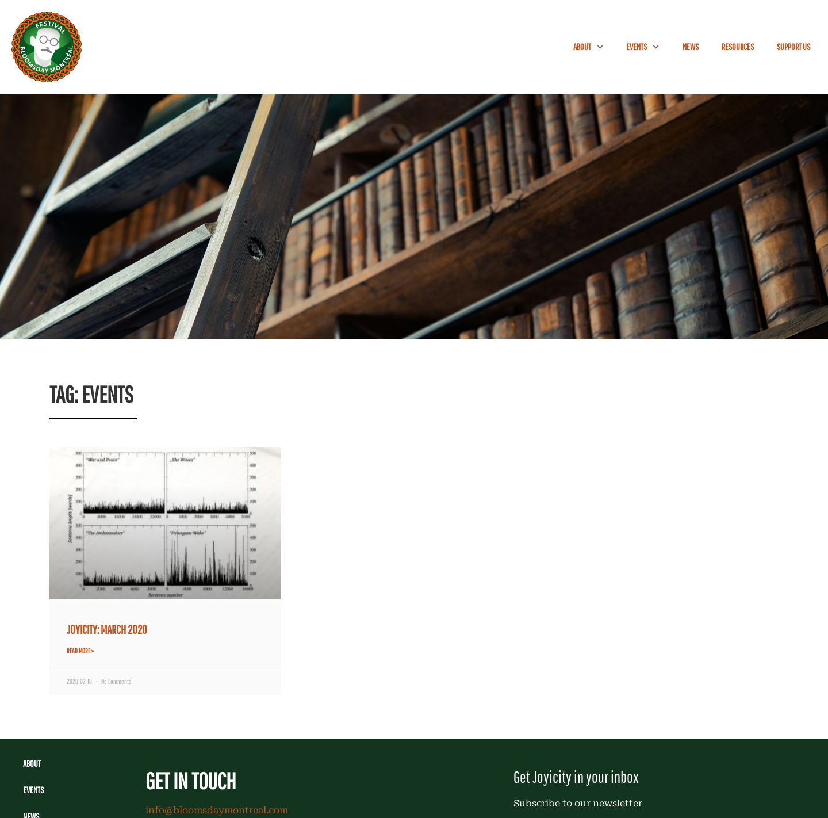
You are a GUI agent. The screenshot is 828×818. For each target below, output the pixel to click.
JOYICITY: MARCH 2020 (107, 629)
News (691, 46)
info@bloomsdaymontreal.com (216, 810)
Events (642, 47)
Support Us (793, 46)
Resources (738, 46)
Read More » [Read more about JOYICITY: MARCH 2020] (80, 651)
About (588, 47)
